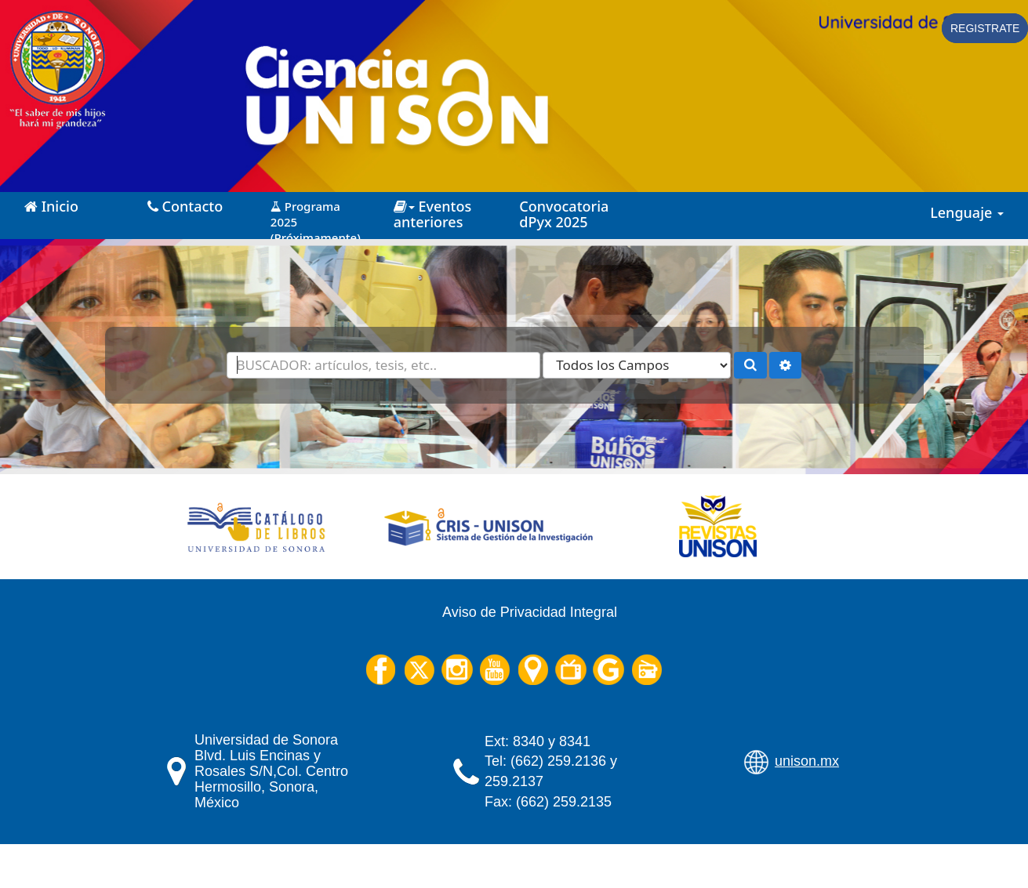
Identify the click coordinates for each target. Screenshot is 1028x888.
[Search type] (637, 365)
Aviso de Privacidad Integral (529, 612)
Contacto (185, 206)
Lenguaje (967, 212)
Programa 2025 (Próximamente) (316, 216)
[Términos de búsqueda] (383, 365)
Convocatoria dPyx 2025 (563, 214)
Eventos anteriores (432, 214)
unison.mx (807, 761)
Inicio (51, 206)
